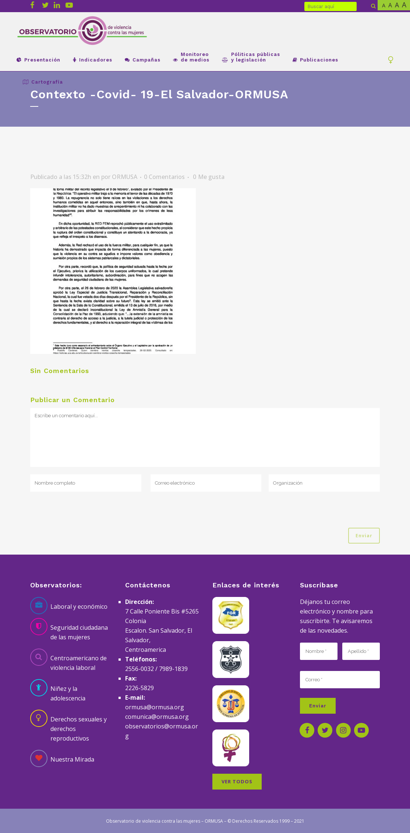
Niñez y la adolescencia (67, 693)
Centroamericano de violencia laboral (78, 663)
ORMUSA (124, 177)
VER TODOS (237, 781)
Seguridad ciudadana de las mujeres (79, 632)
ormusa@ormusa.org (154, 707)
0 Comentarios (164, 177)
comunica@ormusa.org (157, 717)
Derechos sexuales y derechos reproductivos (78, 728)
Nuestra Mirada (72, 759)
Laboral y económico (78, 606)
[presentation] (86, 513)
